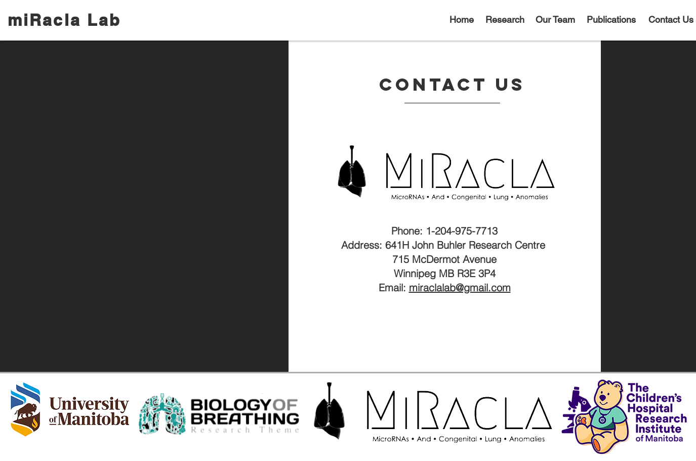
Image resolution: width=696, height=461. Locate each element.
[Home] (462, 19)
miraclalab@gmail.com (460, 287)
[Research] (506, 19)
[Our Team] (557, 19)
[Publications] (612, 19)
